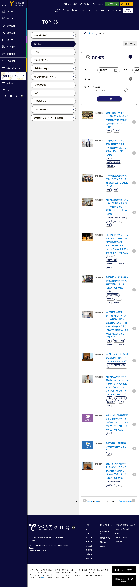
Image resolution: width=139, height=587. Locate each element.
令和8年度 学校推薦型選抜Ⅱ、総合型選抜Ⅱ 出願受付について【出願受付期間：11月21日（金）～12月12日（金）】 (117, 422)
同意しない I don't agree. (124, 580)
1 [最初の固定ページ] (76, 501)
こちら (83, 572)
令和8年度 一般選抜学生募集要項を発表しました (117, 446)
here (43, 577)
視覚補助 (84, 4)
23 (113, 501)
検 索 (109, 99)
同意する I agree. (124, 569)
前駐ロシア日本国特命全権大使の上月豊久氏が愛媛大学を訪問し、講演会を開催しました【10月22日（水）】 (116, 470)
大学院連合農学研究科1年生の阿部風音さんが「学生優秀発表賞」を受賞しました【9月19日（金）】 (117, 206)
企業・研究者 (99, 10)
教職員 (118, 10)
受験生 (69, 10)
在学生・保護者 (79, 10)
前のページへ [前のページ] (93, 501)
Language (98, 4)
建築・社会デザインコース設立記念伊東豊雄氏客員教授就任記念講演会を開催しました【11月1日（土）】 (117, 119)
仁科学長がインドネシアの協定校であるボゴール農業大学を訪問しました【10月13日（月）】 (116, 147)
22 (108, 501)
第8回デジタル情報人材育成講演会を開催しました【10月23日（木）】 (117, 358)
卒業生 (89, 10)
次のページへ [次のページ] (125, 501)
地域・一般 (110, 10)
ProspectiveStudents (59, 10)
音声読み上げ (70, 4)
